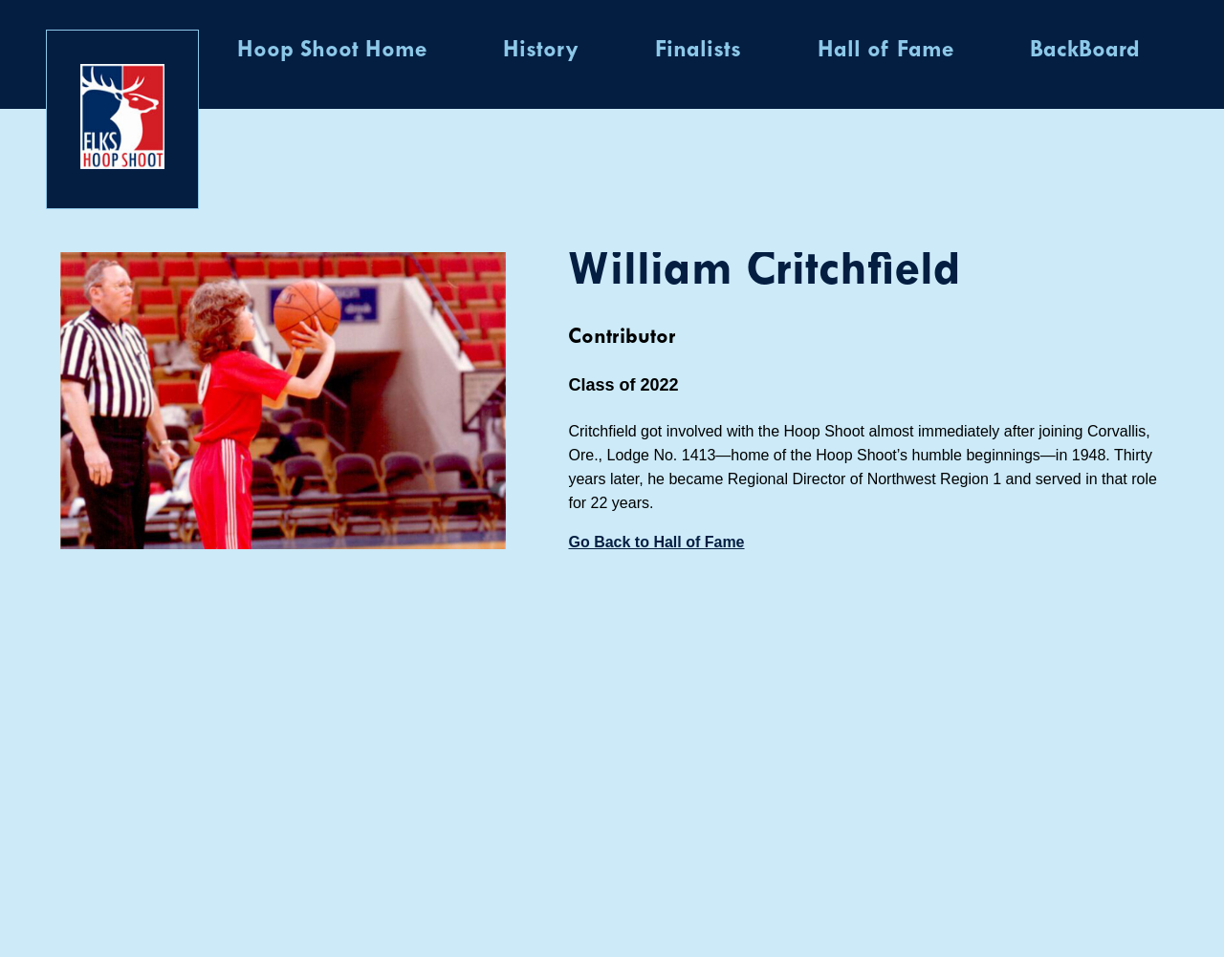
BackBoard (1085, 50)
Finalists (698, 50)
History (541, 50)
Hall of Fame (885, 50)
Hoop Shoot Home (331, 50)
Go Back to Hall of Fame (656, 542)
